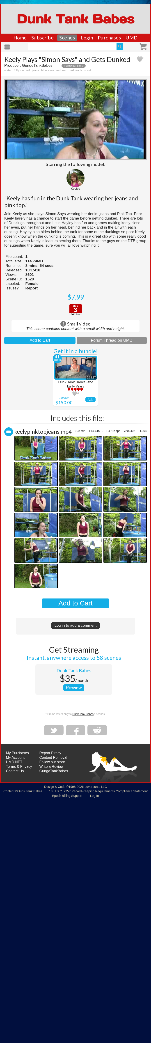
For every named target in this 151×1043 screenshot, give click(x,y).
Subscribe (42, 38)
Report (31, 288)
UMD (132, 38)
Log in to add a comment (75, 625)
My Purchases (17, 753)
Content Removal (53, 757)
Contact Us (15, 771)
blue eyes (47, 70)
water (8, 70)
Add (90, 399)
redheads (75, 70)
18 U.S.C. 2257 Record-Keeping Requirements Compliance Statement (98, 791)
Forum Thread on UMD (112, 340)
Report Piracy (50, 753)
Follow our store (73, 65)
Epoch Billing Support (67, 796)
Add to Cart (40, 340)
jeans (35, 70)
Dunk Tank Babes (75, 19)
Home (20, 38)
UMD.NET (14, 762)
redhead (61, 70)
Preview (74, 687)
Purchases (109, 38)
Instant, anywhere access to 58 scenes (74, 657)
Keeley (75, 188)
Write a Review (51, 766)
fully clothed (22, 70)
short (87, 70)
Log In (94, 796)
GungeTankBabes (37, 65)
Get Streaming (74, 649)
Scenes (67, 38)
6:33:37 (91, 377)
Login (87, 38)
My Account (15, 757)
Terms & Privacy (19, 766)
